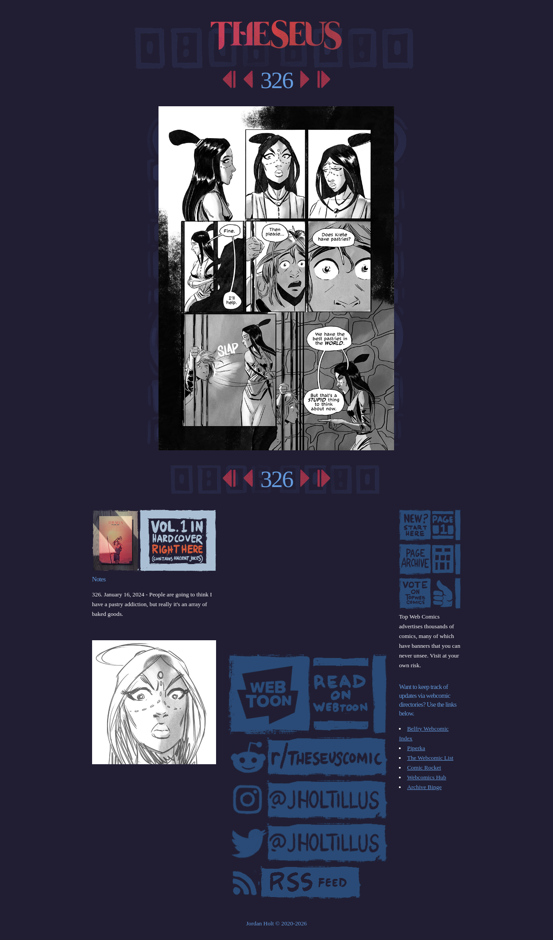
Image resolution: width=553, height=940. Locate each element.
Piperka (416, 748)
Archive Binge (424, 787)
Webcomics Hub (426, 777)
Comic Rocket (424, 767)
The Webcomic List (430, 757)
